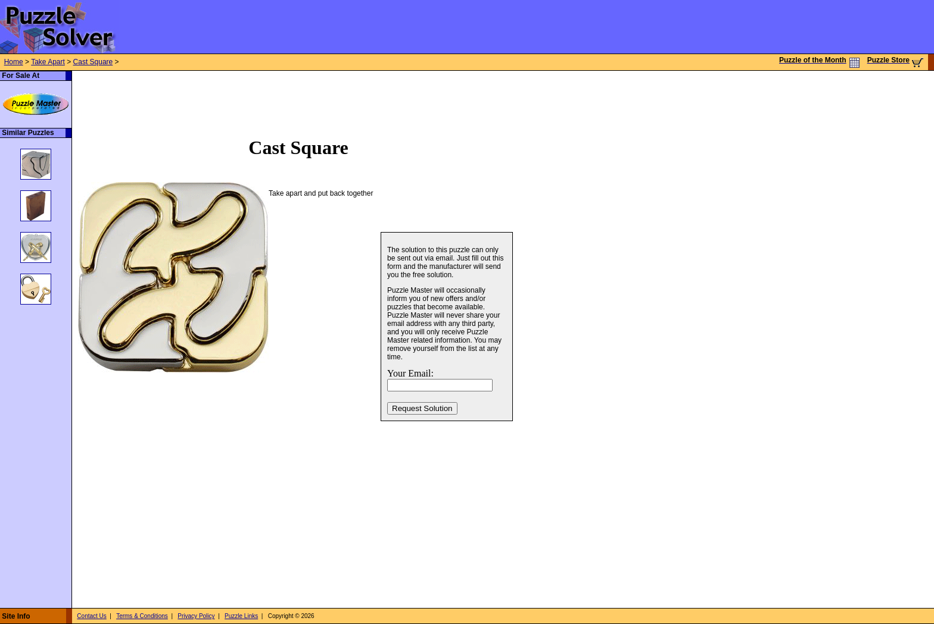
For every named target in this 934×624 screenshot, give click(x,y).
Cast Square (93, 62)
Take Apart (48, 62)
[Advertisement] (289, 97)
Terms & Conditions (142, 616)
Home (13, 62)
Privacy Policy (196, 616)
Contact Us (91, 616)
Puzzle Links (241, 616)
